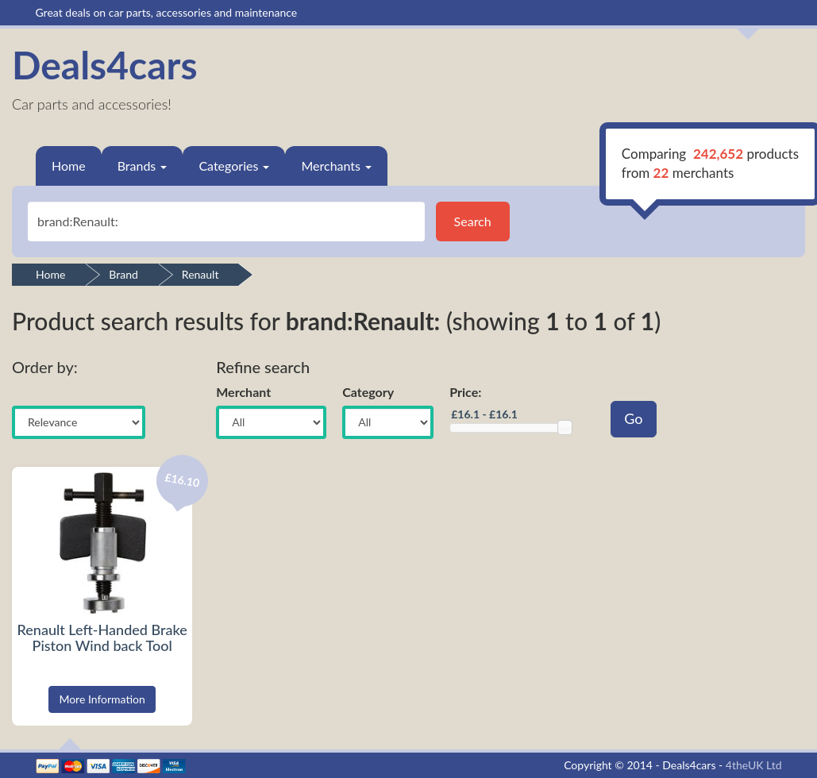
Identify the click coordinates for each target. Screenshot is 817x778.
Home (69, 165)
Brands (143, 165)
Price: (465, 391)
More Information (102, 699)
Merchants (336, 165)
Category (368, 391)
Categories (233, 165)
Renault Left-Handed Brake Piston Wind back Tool (102, 637)
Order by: (45, 367)
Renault (200, 274)
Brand (123, 274)
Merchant (243, 391)
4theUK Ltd (754, 765)
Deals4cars (104, 64)
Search (472, 221)
